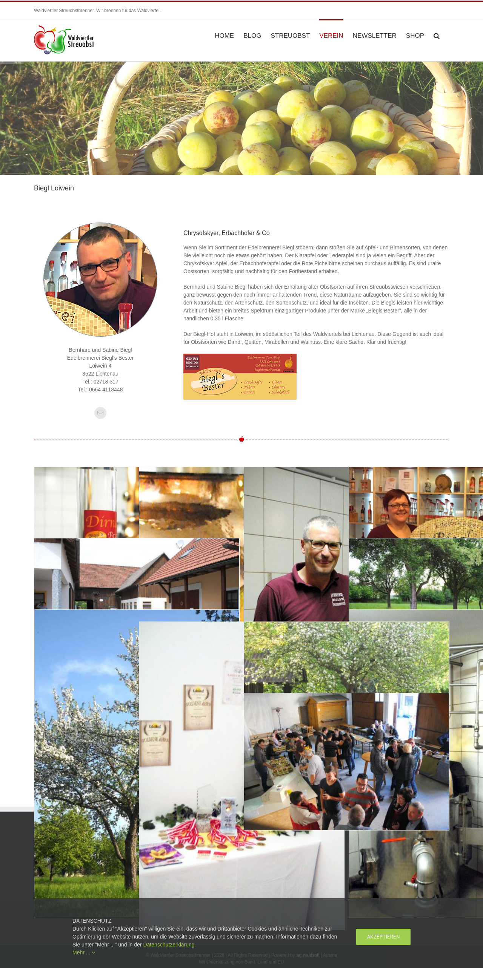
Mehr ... (83, 952)
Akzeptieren (383, 936)
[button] (437, 35)
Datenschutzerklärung (168, 945)
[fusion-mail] (100, 413)
